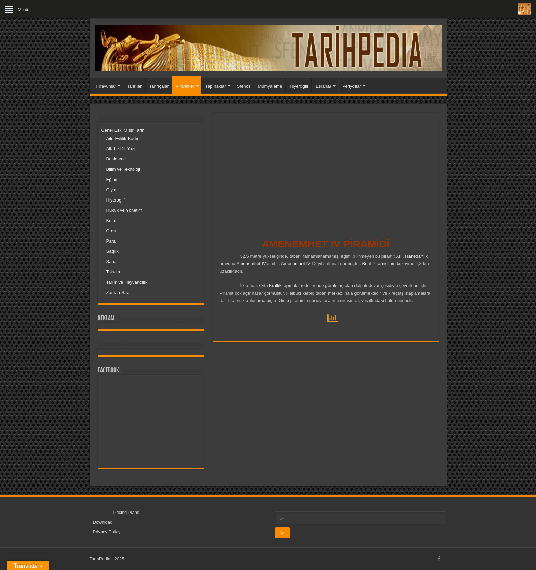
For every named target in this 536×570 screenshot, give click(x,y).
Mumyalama (270, 86)
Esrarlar (323, 86)
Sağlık (112, 251)
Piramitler (185, 86)
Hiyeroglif (299, 86)
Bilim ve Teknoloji (123, 169)
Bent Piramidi (375, 263)
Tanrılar (134, 86)
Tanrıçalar (159, 86)
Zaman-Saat (118, 292)
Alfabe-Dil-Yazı (121, 148)
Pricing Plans (126, 512)
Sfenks (244, 86)
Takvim (113, 271)
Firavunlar (106, 86)
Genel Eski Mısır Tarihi (123, 130)
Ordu (111, 230)
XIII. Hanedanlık (412, 256)
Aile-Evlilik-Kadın (123, 138)
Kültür (112, 220)
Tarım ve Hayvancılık (127, 282)
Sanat (112, 261)
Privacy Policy (107, 531)
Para (111, 241)
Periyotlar (351, 86)
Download (103, 522)
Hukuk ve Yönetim (124, 210)
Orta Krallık (270, 285)
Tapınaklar (215, 86)
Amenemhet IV (251, 263)
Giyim (112, 189)
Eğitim (112, 179)
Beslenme (116, 158)
